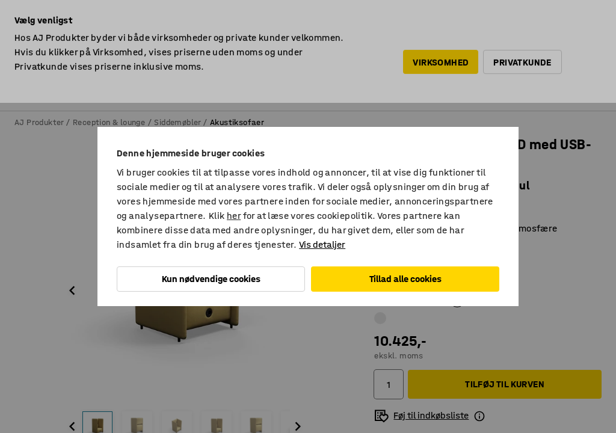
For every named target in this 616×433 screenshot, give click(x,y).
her (234, 215)
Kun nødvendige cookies (211, 278)
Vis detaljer (322, 244)
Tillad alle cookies (405, 278)
